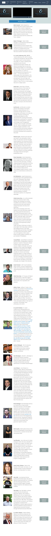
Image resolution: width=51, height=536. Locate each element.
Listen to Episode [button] (44, 31)
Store (39, 2)
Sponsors (31, 2)
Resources (19, 2)
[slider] (21, 17)
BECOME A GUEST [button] (22, 21)
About (7, 2)
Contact (44, 2)
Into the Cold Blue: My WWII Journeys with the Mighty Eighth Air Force (22, 338)
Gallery (35, 2)
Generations (13, 2)
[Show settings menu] (31, 17)
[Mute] (29, 17)
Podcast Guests (25, 2)
